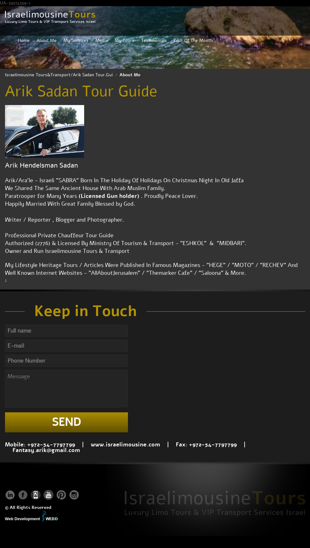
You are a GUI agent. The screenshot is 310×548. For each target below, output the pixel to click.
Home (24, 40)
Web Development (22, 518)
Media (101, 40)
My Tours (124, 40)
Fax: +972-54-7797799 (206, 444)
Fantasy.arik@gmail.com (46, 450)
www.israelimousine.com (125, 444)
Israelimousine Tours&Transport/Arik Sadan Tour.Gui (59, 75)
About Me (47, 40)
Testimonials (154, 40)
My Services (76, 40)
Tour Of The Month (193, 40)
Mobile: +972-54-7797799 (40, 444)
